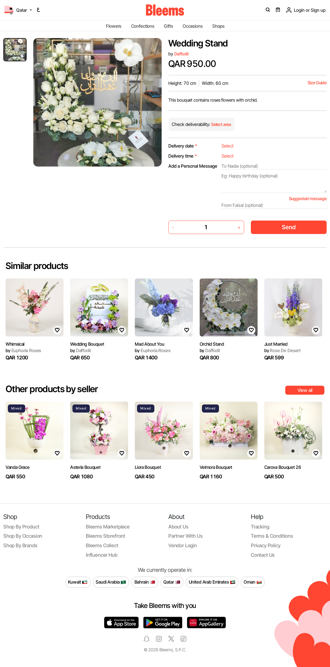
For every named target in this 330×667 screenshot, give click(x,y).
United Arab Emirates (212, 582)
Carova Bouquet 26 (282, 467)
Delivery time (182, 156)
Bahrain (145, 582)
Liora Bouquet (148, 467)
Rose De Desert (282, 350)
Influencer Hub (101, 555)
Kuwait (78, 582)
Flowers (113, 26)
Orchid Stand (212, 344)
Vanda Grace (17, 467)
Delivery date (182, 146)
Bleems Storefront (105, 536)
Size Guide (317, 82)
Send (289, 227)
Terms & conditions (272, 536)
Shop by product (21, 527)
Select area (220, 124)
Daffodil (181, 54)
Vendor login (182, 545)
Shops (218, 26)
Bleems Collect (102, 545)
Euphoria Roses (23, 350)
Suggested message (308, 198)
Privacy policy (265, 545)
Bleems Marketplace (108, 527)
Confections (142, 26)
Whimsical (15, 344)
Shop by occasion (22, 536)
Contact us (263, 555)
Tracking (260, 527)
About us (178, 527)
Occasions (193, 26)
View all (305, 390)
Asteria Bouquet (85, 467)
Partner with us (185, 536)
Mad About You (149, 344)
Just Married (275, 344)
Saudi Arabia (111, 582)
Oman (253, 582)
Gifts (168, 26)
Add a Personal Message (192, 166)
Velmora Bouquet (216, 467)
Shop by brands (20, 545)
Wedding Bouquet (87, 344)
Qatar (171, 582)
